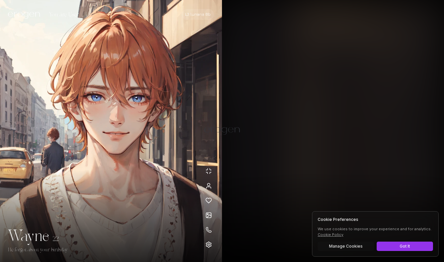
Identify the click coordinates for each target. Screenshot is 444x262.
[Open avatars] (208, 215)
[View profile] (208, 185)
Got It (405, 246)
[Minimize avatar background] (208, 171)
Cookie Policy (330, 234)
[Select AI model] (198, 14)
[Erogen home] (26, 15)
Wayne (28, 237)
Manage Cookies (346, 246)
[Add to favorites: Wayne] (208, 200)
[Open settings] (208, 244)
